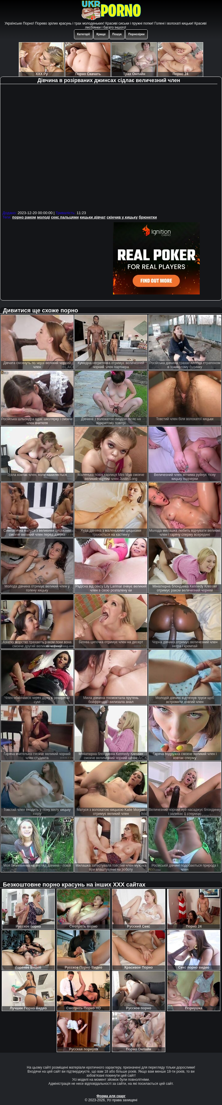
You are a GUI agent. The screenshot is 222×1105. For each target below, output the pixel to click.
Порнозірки (136, 34)
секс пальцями (65, 217)
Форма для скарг (111, 1096)
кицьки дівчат (93, 217)
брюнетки (148, 217)
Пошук (117, 34)
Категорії (83, 34)
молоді (43, 217)
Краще (101, 34)
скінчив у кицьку (122, 217)
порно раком (24, 217)
